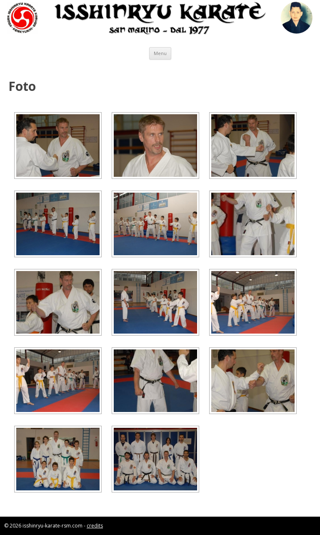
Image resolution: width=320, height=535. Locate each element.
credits (95, 525)
